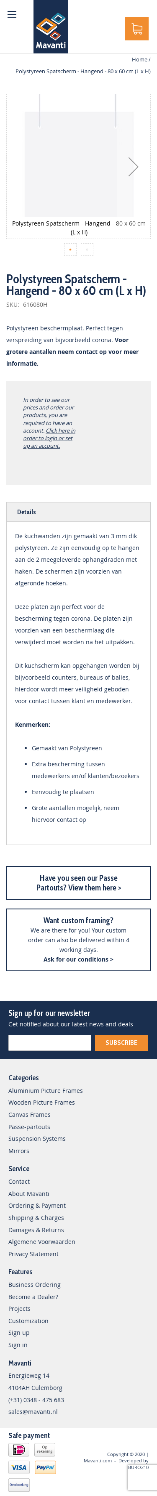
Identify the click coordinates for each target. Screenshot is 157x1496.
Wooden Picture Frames (41, 1102)
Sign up (19, 1333)
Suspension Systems (37, 1139)
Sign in (18, 1345)
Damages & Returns (36, 1230)
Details (26, 512)
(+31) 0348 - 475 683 (36, 1400)
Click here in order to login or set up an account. (49, 438)
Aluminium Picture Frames (45, 1091)
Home (139, 59)
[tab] (78, 512)
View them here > (94, 888)
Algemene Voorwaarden (41, 1242)
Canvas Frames (29, 1115)
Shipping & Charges (36, 1218)
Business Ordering (34, 1285)
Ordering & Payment (37, 1205)
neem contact (78, 352)
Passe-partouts (29, 1127)
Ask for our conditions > (78, 959)
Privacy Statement (33, 1254)
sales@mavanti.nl (33, 1412)
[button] (133, 166)
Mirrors (18, 1151)
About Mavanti (28, 1194)
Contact (19, 1181)
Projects (19, 1309)
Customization (28, 1321)
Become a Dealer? (33, 1297)
